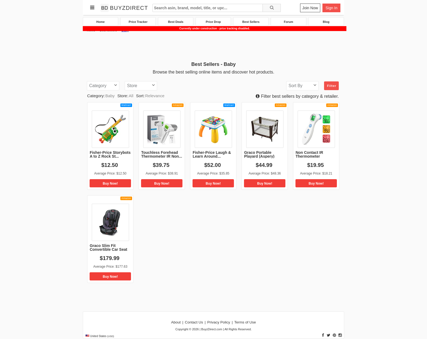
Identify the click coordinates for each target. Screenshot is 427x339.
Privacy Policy (218, 322)
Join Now (310, 8)
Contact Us (194, 322)
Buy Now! (110, 183)
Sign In (331, 8)
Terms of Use (245, 322)
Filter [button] (331, 85)
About (176, 322)
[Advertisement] (213, 46)
